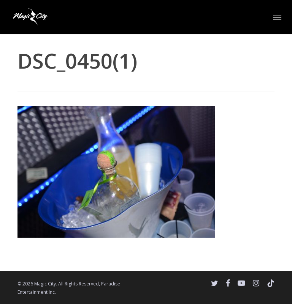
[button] (277, 17)
